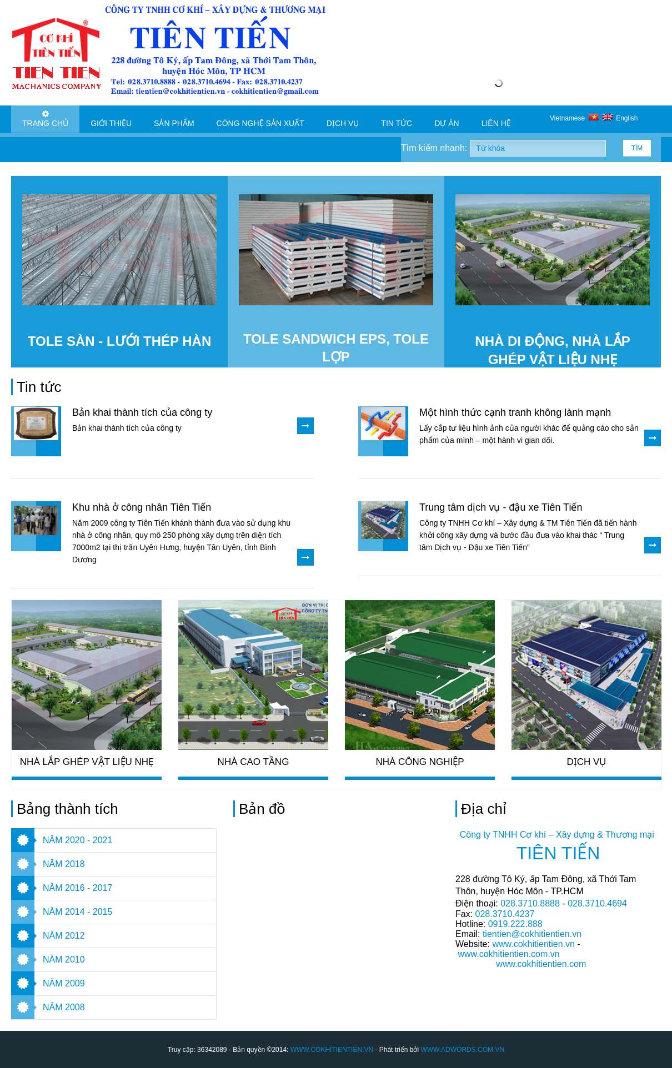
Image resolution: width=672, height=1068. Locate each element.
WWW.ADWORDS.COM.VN (462, 1050)
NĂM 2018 (64, 864)
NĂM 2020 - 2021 (77, 840)
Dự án (446, 119)
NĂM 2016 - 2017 (77, 888)
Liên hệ (496, 119)
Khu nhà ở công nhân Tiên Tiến (141, 507)
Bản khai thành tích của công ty (142, 412)
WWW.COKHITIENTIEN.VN (331, 1050)
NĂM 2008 (64, 1007)
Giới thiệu (111, 119)
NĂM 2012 (64, 935)
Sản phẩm (174, 119)
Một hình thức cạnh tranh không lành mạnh (515, 412)
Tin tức (396, 119)
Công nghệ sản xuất (260, 119)
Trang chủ (45, 119)
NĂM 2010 (64, 959)
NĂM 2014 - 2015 (77, 911)
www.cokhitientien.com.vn (508, 954)
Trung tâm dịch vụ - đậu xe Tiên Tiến (500, 507)
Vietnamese (576, 118)
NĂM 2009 (64, 983)
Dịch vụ (343, 119)
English (620, 118)
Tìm (637, 148)
